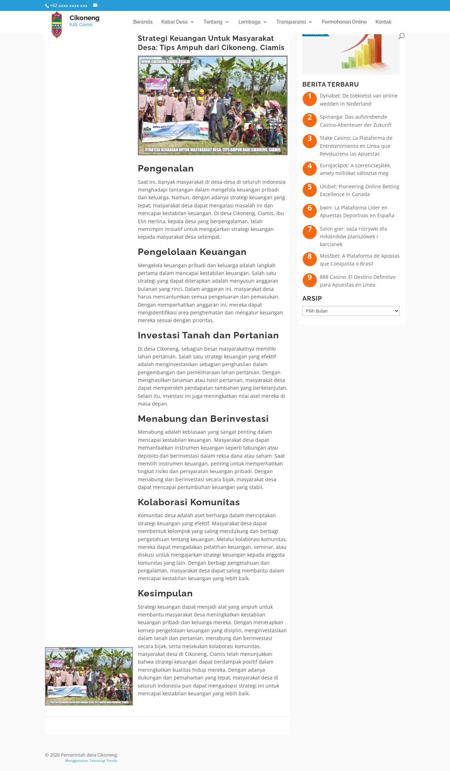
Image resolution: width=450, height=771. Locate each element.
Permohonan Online (344, 22)
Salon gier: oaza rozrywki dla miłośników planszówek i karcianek (353, 236)
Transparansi (291, 22)
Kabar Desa (174, 22)
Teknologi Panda (103, 760)
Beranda (143, 22)
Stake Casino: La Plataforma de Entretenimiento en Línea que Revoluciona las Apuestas (356, 145)
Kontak (383, 22)
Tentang (213, 22)
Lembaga (249, 22)
